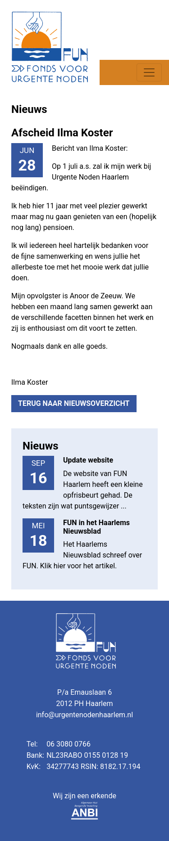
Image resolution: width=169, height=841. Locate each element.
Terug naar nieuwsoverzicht (74, 403)
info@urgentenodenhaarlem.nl (84, 715)
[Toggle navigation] (149, 72)
